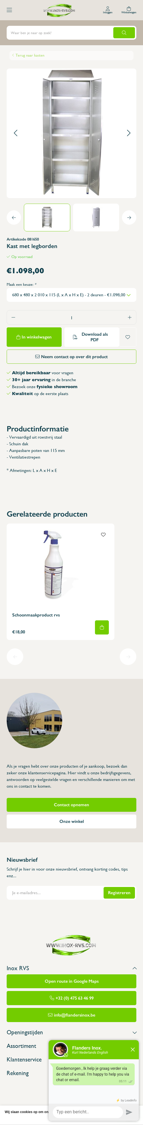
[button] (15, 133)
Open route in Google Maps (72, 981)
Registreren (119, 892)
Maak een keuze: (21, 284)
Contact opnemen (71, 804)
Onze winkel (71, 821)
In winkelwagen (37, 337)
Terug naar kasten (30, 55)
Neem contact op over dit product (74, 356)
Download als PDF (95, 337)
